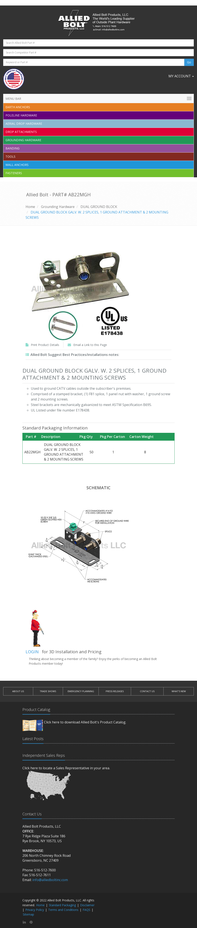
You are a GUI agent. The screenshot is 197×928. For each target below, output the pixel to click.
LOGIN (32, 652)
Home (30, 206)
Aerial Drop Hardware (23, 124)
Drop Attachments (21, 132)
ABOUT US (18, 691)
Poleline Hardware (21, 115)
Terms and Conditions (63, 910)
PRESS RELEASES (115, 691)
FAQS (86, 910)
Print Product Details (45, 345)
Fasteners (13, 173)
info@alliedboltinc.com (50, 879)
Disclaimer (87, 905)
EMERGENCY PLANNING (81, 691)
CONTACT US (147, 691)
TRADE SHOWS (48, 691)
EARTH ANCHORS (17, 107)
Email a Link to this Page (90, 345)
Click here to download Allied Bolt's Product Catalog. (85, 722)
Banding (12, 148)
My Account (181, 76)
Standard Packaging (62, 905)
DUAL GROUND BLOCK (99, 206)
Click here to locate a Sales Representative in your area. (66, 768)
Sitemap (28, 914)
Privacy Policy (34, 910)
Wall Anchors (17, 165)
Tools (10, 156)
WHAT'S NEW (179, 691)
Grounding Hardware (23, 140)
